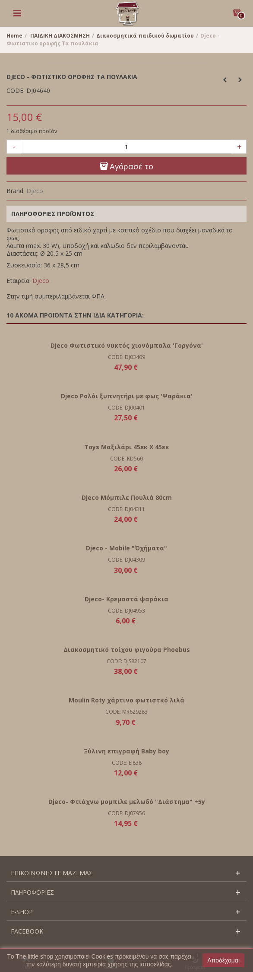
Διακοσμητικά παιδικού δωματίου (145, 35)
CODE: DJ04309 (126, 559)
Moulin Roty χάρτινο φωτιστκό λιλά (126, 700)
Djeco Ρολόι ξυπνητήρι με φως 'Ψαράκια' (127, 396)
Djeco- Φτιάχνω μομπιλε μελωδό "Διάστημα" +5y (126, 801)
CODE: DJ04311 (126, 509)
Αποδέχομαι (223, 960)
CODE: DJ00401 (126, 407)
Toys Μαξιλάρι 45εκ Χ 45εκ (126, 447)
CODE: (15, 91)
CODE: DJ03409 (126, 357)
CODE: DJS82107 (126, 661)
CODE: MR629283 (126, 711)
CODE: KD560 (126, 458)
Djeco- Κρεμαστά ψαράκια (126, 599)
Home (14, 35)
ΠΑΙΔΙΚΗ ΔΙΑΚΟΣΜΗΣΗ (60, 35)
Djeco (34, 191)
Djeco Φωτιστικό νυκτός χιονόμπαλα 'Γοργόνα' (127, 345)
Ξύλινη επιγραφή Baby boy (126, 751)
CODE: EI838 (127, 762)
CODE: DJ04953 (126, 610)
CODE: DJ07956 (126, 813)
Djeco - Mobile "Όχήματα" (126, 548)
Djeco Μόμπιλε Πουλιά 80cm (127, 497)
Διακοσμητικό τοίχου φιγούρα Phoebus (126, 649)
